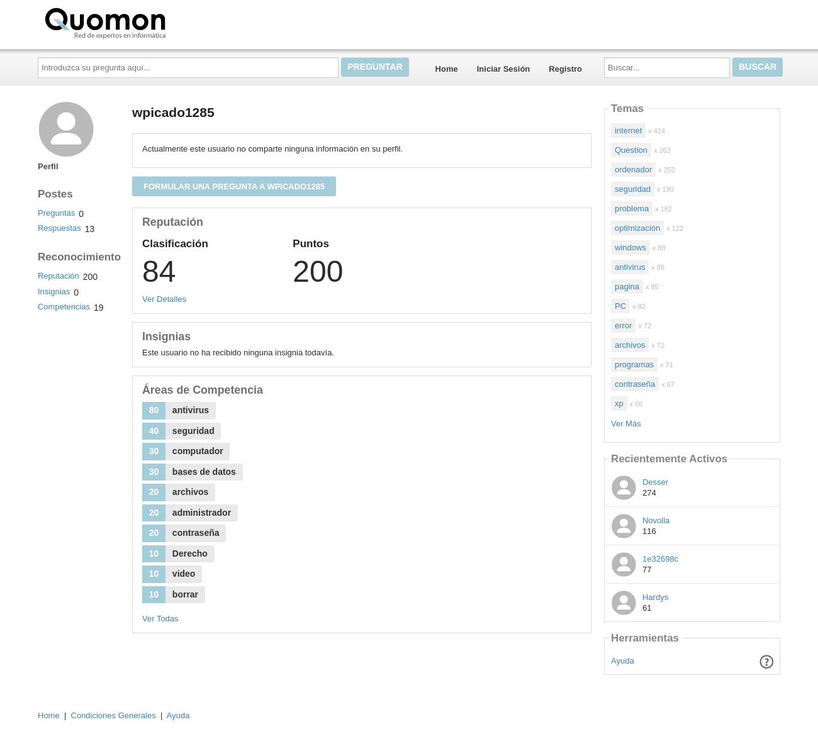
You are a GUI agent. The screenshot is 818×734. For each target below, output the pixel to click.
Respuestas (59, 228)
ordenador (633, 169)
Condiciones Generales (113, 715)
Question (631, 150)
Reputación (58, 276)
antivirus (630, 267)
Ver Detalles (164, 299)
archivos (630, 345)
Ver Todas (160, 618)
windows (630, 247)
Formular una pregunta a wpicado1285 (234, 186)
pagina (627, 286)
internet (628, 130)
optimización (637, 228)
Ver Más (626, 423)
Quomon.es (145, 22)
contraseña (635, 384)
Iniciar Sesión (503, 69)
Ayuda (622, 660)
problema (632, 208)
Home (446, 69)
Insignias (54, 291)
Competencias (64, 306)
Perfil (48, 166)
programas (634, 364)
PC (620, 306)
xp (619, 403)
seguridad (633, 189)
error (623, 325)
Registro (565, 69)
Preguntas (56, 213)
